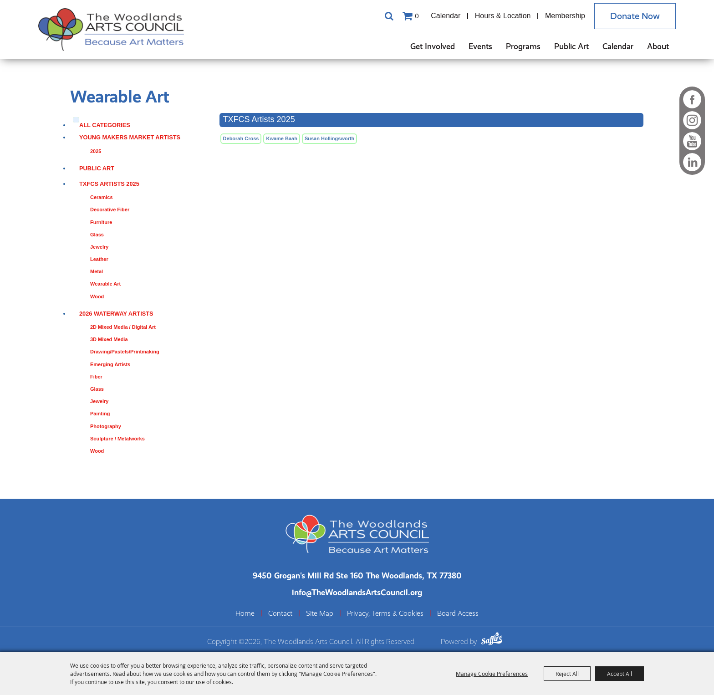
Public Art (571, 46)
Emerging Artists (110, 364)
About (658, 46)
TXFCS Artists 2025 (109, 183)
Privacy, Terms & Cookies (385, 613)
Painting (100, 413)
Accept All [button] (619, 673)
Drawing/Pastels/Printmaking (124, 351)
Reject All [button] (567, 673)
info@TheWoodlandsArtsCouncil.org (357, 592)
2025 (95, 151)
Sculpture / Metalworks (117, 438)
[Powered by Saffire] (491, 640)
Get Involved (432, 46)
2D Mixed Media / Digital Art (123, 327)
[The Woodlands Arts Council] (111, 29)
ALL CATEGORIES (104, 125)
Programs (523, 46)
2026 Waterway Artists (116, 313)
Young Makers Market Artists (129, 137)
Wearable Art (105, 283)
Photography (105, 426)
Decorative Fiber (109, 209)
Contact (280, 613)
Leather (99, 259)
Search (389, 16)
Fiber (96, 376)
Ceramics (101, 197)
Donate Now (635, 16)
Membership (565, 16)
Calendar (445, 16)
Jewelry (99, 247)
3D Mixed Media (109, 339)
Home (245, 613)
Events (480, 46)
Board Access (458, 613)
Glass (97, 234)
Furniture (101, 222)
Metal (96, 271)
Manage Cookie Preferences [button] (492, 673)
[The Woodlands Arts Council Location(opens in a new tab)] (357, 575)
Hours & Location (503, 16)
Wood (97, 296)
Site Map (319, 613)
